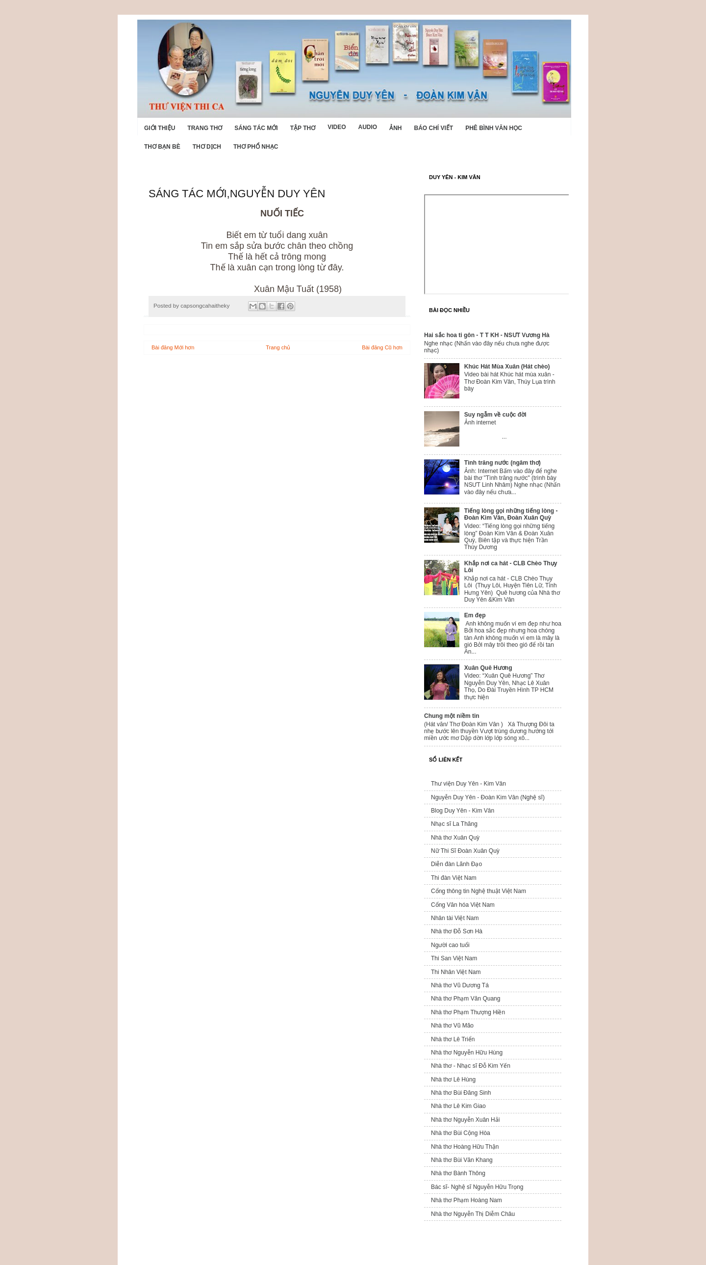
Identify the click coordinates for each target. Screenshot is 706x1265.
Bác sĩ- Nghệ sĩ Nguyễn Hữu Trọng (477, 1187)
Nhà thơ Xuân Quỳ (455, 837)
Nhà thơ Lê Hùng (453, 1079)
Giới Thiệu (159, 128)
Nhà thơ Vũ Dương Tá (460, 985)
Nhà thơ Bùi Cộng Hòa (460, 1133)
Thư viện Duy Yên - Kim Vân (468, 783)
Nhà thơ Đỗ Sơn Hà (456, 931)
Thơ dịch (207, 146)
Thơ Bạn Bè (162, 146)
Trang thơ (204, 128)
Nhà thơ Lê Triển (453, 1039)
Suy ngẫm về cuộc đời (495, 414)
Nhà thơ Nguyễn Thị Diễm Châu (473, 1214)
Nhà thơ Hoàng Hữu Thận (465, 1146)
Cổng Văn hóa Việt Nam (463, 904)
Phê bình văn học (493, 128)
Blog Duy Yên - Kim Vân (462, 810)
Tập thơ (302, 128)
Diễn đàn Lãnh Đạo (456, 864)
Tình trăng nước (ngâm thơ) (502, 462)
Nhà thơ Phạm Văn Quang (465, 998)
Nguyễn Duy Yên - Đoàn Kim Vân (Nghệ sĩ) (488, 797)
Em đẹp (475, 615)
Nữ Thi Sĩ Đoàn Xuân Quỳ (465, 850)
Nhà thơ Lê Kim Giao (458, 1106)
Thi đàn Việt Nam (454, 877)
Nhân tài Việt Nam (455, 918)
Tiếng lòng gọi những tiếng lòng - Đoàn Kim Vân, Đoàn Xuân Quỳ (511, 514)
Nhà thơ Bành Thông (458, 1173)
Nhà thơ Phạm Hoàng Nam (466, 1200)
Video (337, 127)
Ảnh (395, 128)
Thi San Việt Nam (454, 958)
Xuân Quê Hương (488, 667)
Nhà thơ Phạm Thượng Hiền (468, 1012)
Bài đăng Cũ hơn (382, 347)
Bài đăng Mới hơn (172, 347)
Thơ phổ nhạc (255, 146)
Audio (367, 127)
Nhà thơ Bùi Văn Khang (462, 1160)
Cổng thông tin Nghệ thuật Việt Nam (478, 891)
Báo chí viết (434, 128)
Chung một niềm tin (451, 715)
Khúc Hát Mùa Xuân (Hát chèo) (507, 366)
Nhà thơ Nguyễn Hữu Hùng (467, 1052)
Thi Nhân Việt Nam (455, 972)
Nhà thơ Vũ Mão (452, 1025)
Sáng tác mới (255, 128)
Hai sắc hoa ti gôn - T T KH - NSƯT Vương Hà (487, 335)
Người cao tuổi (450, 945)
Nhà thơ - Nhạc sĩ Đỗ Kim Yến (470, 1065)
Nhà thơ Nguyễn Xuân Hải (465, 1119)
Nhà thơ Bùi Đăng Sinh (461, 1092)
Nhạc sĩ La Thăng (454, 823)
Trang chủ (278, 347)
